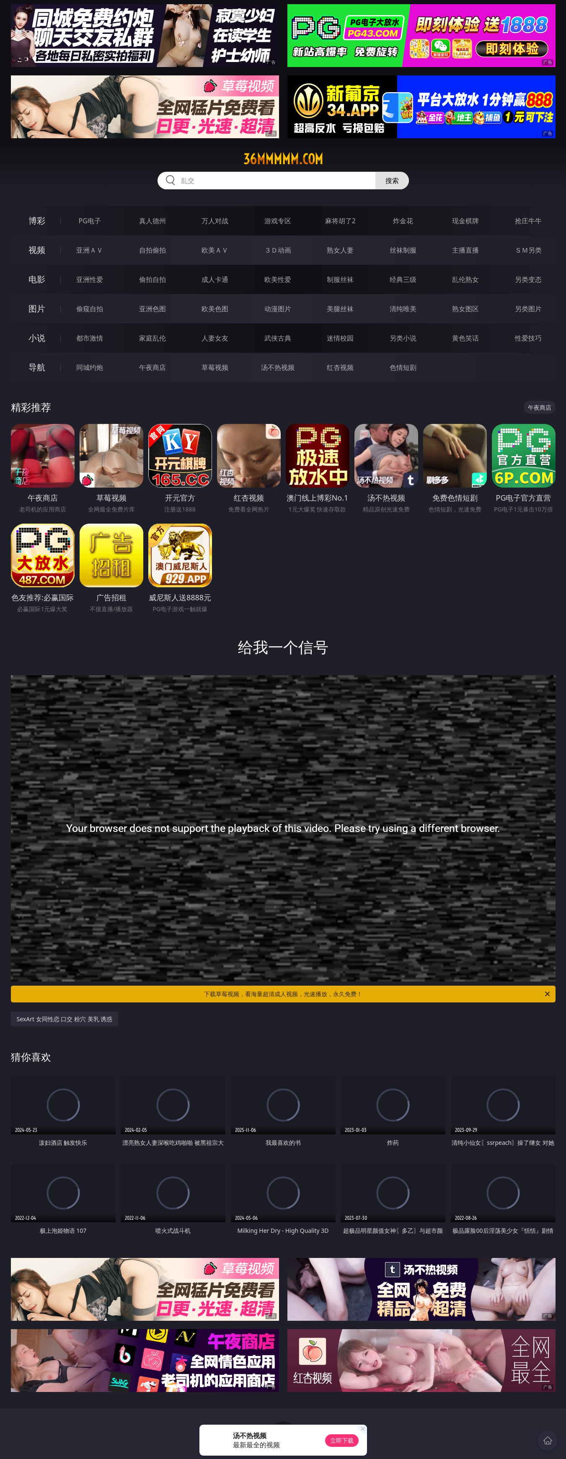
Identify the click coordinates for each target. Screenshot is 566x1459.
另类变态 (528, 279)
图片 (36, 308)
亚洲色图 (152, 308)
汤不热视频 (278, 367)
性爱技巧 (528, 338)
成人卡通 (215, 279)
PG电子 (90, 220)
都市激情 (89, 338)
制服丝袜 (340, 279)
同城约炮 (89, 367)
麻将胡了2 (340, 220)
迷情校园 (340, 338)
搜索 (392, 180)
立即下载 (342, 1440)
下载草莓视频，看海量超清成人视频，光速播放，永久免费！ (377, 994)
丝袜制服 (403, 250)
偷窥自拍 (89, 308)
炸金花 (403, 220)
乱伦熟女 (465, 279)
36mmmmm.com (283, 159)
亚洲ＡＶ (89, 250)
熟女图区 (465, 308)
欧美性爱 (277, 279)
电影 (36, 279)
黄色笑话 (465, 338)
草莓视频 (215, 367)
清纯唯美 (403, 308)
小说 (36, 337)
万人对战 (215, 220)
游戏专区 (277, 220)
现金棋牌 (465, 220)
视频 (36, 250)
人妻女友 (215, 338)
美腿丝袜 (340, 308)
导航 (36, 367)
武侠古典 (277, 338)
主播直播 (465, 250)
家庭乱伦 (152, 338)
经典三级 (403, 279)
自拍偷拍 (152, 250)
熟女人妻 (340, 250)
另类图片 (528, 308)
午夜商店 (152, 367)
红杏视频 (340, 367)
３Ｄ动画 (277, 250)
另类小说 (403, 338)
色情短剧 (403, 367)
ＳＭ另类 (528, 250)
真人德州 (152, 220)
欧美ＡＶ (215, 250)
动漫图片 (277, 308)
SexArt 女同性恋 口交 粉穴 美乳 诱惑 (65, 1019)
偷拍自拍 (152, 279)
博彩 (36, 220)
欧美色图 (215, 308)
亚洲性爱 (89, 279)
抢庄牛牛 (528, 220)
